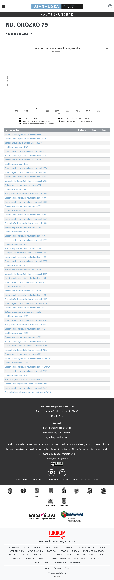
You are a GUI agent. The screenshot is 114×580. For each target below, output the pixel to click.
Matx (46, 568)
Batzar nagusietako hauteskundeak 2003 (23, 269)
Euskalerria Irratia (93, 551)
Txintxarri (95, 559)
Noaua (42, 559)
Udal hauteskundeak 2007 (16, 286)
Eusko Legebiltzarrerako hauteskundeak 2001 (26, 261)
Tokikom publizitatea (57, 573)
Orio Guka (79, 559)
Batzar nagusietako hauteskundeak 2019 (23, 354)
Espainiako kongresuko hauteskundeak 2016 (25, 341)
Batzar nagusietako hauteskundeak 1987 (23, 185)
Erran (75, 551)
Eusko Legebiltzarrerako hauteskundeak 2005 (26, 282)
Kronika (17, 559)
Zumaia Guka (59, 562)
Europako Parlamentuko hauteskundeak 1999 (26, 252)
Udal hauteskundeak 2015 (16, 333)
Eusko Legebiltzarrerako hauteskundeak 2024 (26, 388)
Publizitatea (52, 480)
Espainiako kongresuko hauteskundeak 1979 (25, 138)
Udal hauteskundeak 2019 (16, 362)
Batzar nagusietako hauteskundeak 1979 (23, 142)
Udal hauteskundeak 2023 (16, 375)
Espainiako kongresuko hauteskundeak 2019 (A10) (28, 366)
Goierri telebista (42, 555)
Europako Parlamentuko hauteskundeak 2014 (26, 324)
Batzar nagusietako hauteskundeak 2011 (23, 311)
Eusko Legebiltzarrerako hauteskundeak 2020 (26, 371)
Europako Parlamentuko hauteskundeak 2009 (26, 299)
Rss (96, 480)
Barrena (51, 551)
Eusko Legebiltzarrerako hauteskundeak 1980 (26, 151)
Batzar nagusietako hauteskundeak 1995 (23, 227)
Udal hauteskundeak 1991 (16, 210)
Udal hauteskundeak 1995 (16, 231)
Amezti (57, 547)
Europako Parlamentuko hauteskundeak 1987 (26, 180)
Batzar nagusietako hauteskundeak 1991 (23, 206)
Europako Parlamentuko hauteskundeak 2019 (26, 349)
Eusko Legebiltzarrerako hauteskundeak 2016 (26, 345)
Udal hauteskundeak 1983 (16, 164)
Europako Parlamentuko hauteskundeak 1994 (26, 223)
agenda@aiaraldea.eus (57, 437)
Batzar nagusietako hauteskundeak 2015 (23, 337)
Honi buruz (21, 480)
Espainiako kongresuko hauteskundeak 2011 (25, 307)
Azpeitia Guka (17, 551)
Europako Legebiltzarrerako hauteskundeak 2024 (28, 392)
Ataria (102, 547)
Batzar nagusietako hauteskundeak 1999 (23, 248)
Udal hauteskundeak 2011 (16, 316)
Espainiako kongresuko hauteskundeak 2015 (25, 328)
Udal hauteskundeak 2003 (16, 265)
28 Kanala (75, 562)
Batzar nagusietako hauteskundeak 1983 (23, 159)
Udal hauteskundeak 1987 (16, 189)
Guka (70, 555)
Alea (47, 547)
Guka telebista (85, 555)
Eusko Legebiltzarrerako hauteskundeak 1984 (26, 168)
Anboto (70, 547)
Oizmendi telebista (60, 559)
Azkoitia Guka (35, 551)
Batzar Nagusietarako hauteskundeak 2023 (25, 379)
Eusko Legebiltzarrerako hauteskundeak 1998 (26, 240)
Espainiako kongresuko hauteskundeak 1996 (25, 235)
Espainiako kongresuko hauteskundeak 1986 (25, 176)
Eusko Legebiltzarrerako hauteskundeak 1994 (26, 218)
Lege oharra (37, 480)
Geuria (13, 555)
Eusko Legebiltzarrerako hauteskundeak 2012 (26, 320)
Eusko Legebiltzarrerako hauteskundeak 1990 (26, 202)
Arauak (65, 480)
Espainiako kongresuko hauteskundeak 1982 (25, 155)
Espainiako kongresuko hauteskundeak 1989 (25, 197)
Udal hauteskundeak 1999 (16, 244)
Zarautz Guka (41, 562)
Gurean (57, 568)
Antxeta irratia (86, 547)
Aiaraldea (14, 547)
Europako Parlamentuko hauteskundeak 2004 (26, 273)
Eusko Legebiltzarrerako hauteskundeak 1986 (26, 172)
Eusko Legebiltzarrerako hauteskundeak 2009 (26, 303)
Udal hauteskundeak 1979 (16, 147)
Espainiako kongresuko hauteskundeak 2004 (25, 278)
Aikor (27, 547)
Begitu (64, 551)
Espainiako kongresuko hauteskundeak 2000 (25, 257)
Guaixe (59, 555)
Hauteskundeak (57, 14)
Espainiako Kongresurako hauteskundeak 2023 (26, 383)
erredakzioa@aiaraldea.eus (57, 432)
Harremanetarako (81, 480)
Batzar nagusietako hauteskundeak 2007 (23, 290)
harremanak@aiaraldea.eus (57, 427)
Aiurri (37, 547)
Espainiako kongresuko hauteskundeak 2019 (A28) (28, 358)
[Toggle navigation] (4, 6)
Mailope (30, 559)
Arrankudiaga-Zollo (19, 33)
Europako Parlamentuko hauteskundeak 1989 (26, 193)
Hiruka (101, 555)
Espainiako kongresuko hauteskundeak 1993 (25, 214)
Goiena (24, 555)
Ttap (67, 568)
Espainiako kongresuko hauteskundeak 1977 (25, 134)
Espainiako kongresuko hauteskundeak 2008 (25, 295)
